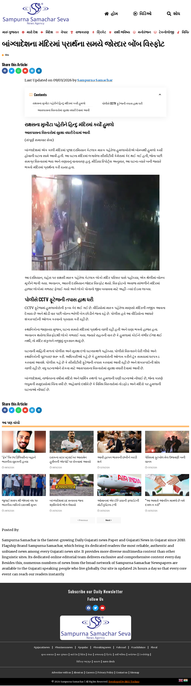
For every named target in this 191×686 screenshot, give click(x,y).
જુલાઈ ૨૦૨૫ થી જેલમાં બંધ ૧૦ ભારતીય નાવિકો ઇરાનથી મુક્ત (20, 502)
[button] (5, 71)
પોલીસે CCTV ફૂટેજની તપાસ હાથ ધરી (122, 103)
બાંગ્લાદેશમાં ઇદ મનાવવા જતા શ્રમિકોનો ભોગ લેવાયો (66, 502)
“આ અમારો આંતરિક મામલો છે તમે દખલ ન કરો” (165, 502)
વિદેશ (7, 55)
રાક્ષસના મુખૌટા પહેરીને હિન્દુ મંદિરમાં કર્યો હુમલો (59, 103)
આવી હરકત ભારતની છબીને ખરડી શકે (117, 459)
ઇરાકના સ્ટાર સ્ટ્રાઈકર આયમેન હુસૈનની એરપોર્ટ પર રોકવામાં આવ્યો (70, 459)
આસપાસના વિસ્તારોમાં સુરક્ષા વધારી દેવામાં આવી (64, 110)
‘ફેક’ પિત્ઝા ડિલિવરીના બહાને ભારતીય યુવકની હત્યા (19, 459)
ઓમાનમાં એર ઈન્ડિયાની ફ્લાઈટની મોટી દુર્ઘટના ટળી (118, 502)
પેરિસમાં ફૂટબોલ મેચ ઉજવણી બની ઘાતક (165, 459)
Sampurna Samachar (95, 80)
